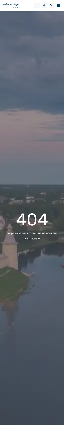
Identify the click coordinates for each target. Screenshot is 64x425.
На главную (32, 238)
